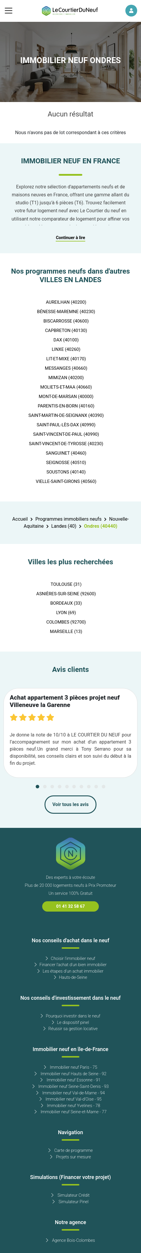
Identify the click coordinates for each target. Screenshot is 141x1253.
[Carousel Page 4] (59, 786)
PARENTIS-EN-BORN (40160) (66, 406)
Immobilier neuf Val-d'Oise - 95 (71, 1099)
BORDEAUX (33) (66, 603)
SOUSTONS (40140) (66, 472)
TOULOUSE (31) (66, 584)
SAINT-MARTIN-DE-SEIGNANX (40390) (66, 415)
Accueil (20, 519)
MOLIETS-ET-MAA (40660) (66, 387)
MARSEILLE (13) (66, 631)
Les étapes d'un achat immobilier (70, 971)
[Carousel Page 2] (45, 786)
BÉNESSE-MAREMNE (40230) (66, 311)
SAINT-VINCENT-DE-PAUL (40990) (66, 434)
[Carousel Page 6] (74, 786)
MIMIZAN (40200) (66, 377)
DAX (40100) (65, 340)
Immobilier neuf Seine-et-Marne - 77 (70, 1112)
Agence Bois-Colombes (70, 1240)
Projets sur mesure (70, 1157)
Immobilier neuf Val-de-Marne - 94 (70, 1093)
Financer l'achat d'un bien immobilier (71, 965)
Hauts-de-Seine (70, 977)
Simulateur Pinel (70, 1202)
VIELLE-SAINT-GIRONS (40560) (66, 481)
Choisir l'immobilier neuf (70, 959)
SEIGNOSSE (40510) (66, 462)
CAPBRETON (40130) (66, 330)
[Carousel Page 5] (67, 786)
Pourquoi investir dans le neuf (70, 1016)
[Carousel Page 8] (89, 786)
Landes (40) (63, 526)
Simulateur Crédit (70, 1195)
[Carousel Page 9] (96, 786)
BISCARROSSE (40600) (65, 321)
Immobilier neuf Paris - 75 (70, 1067)
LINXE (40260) (66, 349)
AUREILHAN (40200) (66, 302)
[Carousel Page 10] (103, 786)
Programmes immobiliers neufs (68, 519)
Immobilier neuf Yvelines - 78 (70, 1106)
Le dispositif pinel (70, 1022)
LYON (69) (66, 612)
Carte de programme (70, 1150)
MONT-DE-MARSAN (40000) (66, 396)
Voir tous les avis (71, 804)
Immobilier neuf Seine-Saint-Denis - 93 (70, 1086)
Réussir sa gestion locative (70, 1029)
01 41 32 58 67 (70, 906)
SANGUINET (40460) (66, 453)
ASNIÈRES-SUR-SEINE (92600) (66, 594)
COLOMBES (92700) (66, 622)
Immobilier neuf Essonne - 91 (70, 1080)
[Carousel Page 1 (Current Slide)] (37, 786)
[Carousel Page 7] (81, 786)
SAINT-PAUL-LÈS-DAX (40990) (66, 425)
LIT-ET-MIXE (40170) (66, 359)
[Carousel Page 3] (52, 786)
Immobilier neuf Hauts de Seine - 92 (70, 1074)
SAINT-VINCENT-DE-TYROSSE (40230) (66, 443)
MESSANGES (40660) (66, 368)
